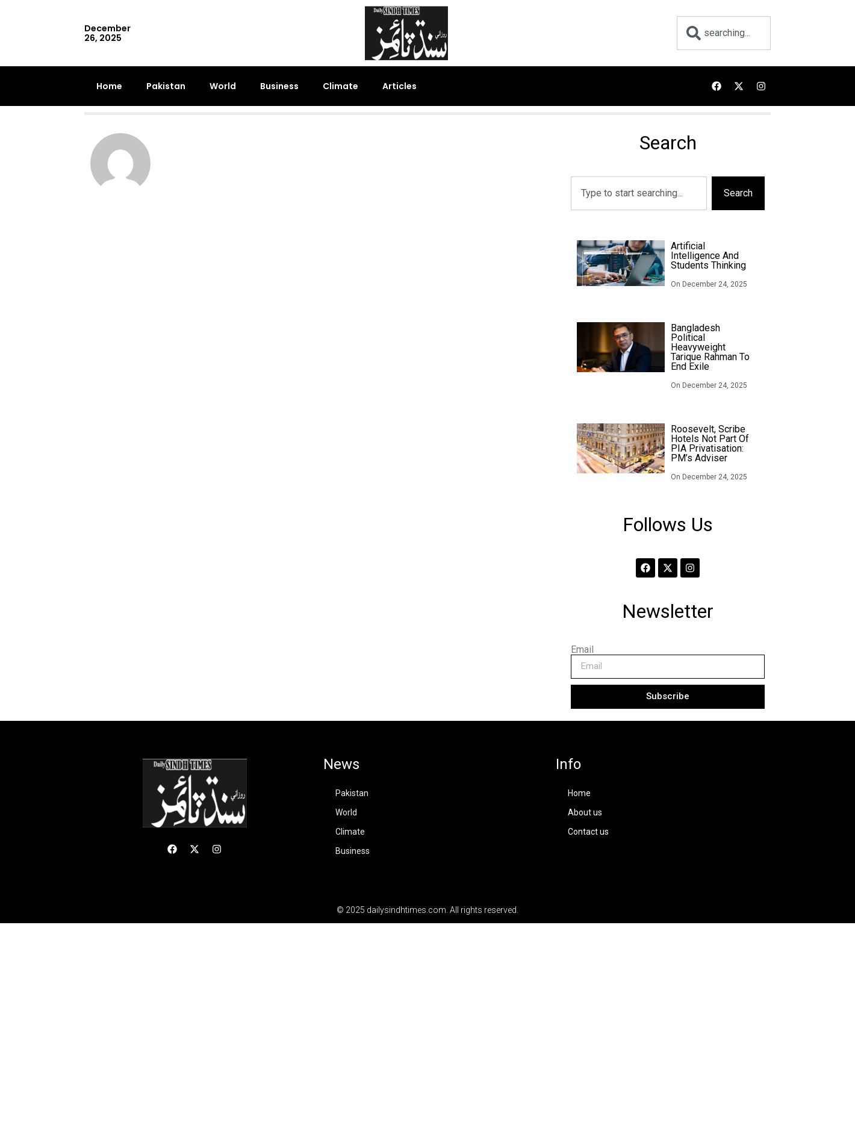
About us (585, 812)
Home (109, 86)
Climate (340, 86)
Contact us (588, 831)
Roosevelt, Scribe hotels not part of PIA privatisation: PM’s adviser (710, 443)
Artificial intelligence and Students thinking (708, 255)
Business (279, 86)
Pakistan (165, 86)
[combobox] (724, 33)
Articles (399, 86)
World (223, 86)
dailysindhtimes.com (406, 910)
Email (582, 650)
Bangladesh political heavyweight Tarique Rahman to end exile (710, 347)
